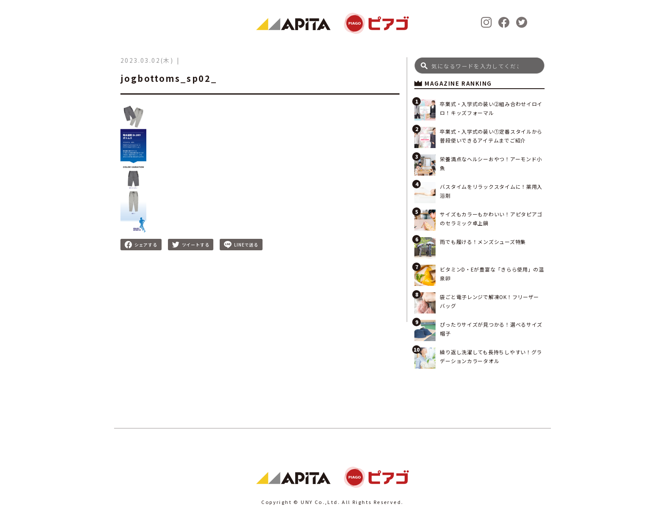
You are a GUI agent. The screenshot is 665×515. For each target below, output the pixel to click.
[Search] (479, 65)
